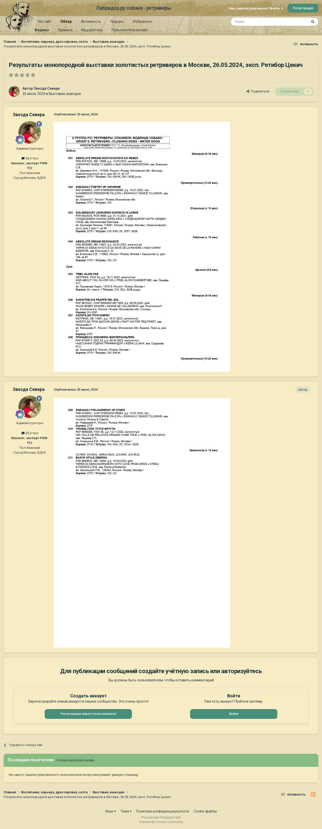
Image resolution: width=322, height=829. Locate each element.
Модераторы (92, 30)
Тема (126, 811)
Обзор (66, 23)
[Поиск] (258, 22)
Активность (91, 21)
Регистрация (303, 8)
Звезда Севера (47, 88)
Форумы (41, 30)
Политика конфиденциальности (162, 811)
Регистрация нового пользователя (88, 714)
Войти (233, 714)
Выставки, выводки (65, 94)
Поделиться (257, 91)
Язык (110, 811)
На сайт (44, 21)
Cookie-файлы (205, 811)
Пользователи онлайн (130, 30)
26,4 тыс (29, 158)
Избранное (142, 21)
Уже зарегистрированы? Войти (255, 8)
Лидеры (117, 21)
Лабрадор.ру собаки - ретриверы (133, 8)
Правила (65, 30)
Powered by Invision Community (161, 822)
